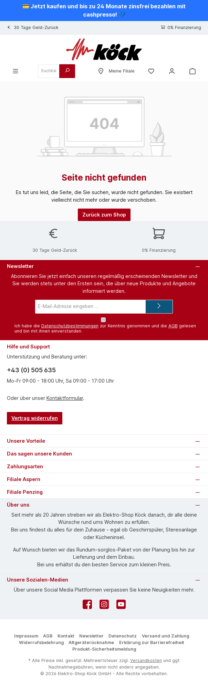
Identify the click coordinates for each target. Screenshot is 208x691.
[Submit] (159, 307)
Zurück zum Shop (104, 215)
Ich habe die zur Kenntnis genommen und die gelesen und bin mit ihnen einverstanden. (105, 328)
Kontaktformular (64, 398)
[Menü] (15, 71)
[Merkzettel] (151, 71)
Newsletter (91, 636)
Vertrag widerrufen (34, 418)
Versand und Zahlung (165, 636)
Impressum (26, 636)
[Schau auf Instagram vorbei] (104, 606)
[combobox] (49, 71)
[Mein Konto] (171, 71)
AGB (173, 325)
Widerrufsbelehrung (41, 642)
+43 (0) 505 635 (31, 370)
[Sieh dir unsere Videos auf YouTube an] (121, 606)
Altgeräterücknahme (91, 642)
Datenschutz (122, 636)
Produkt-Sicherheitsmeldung (104, 649)
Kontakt (66, 636)
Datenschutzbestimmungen (69, 325)
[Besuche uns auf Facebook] (87, 606)
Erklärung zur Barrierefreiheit (151, 642)
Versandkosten (146, 660)
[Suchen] (67, 71)
